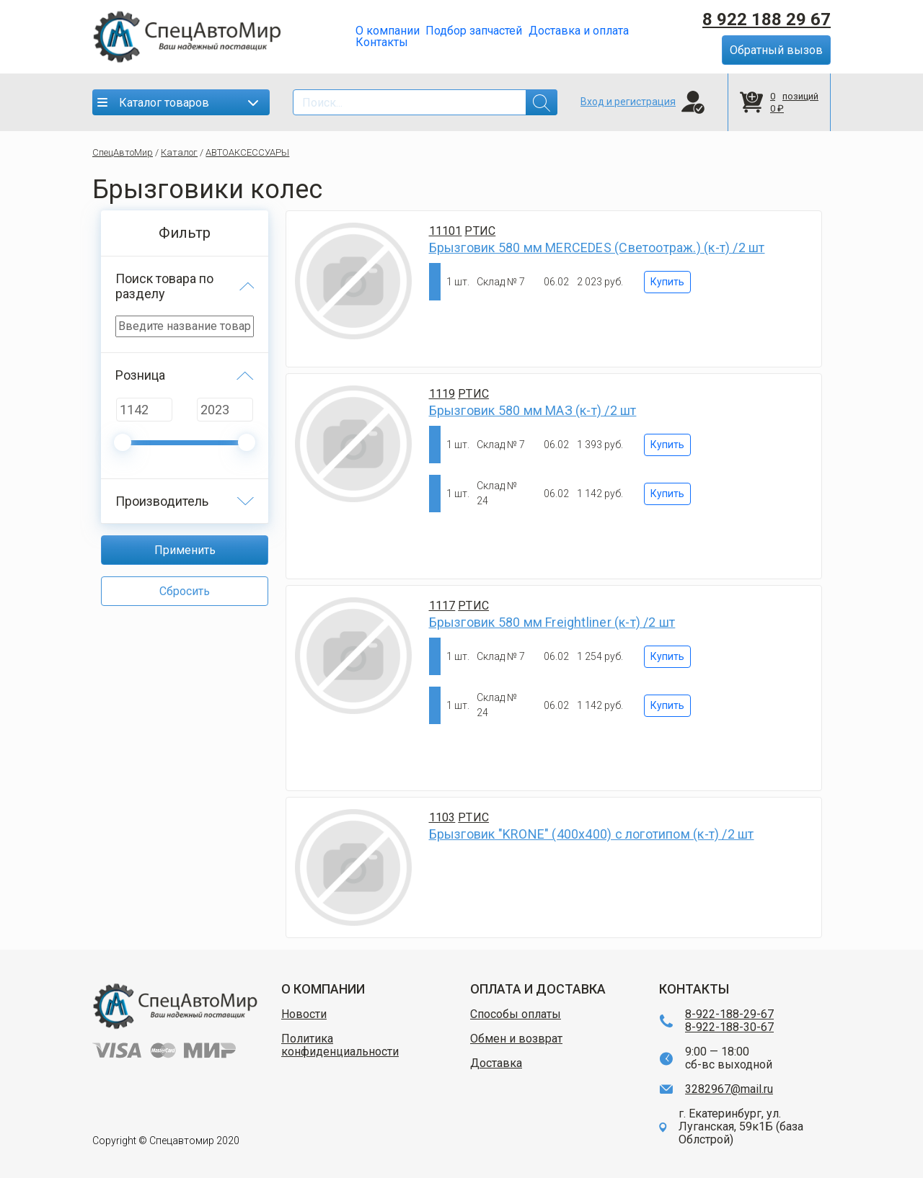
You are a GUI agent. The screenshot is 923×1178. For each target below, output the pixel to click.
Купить (667, 281)
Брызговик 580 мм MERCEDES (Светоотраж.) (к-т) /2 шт (597, 247)
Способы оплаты (515, 1014)
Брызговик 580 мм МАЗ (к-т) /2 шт (533, 410)
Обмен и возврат (516, 1038)
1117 (442, 605)
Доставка (496, 1063)
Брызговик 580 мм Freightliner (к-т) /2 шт (552, 622)
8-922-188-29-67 (729, 1014)
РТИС (479, 231)
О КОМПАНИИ (323, 988)
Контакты (381, 42)
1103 (442, 817)
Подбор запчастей (473, 31)
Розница (140, 375)
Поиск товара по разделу (164, 286)
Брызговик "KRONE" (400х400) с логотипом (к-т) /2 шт (591, 834)
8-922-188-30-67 (729, 1027)
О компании (387, 31)
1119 (442, 394)
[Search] (425, 102)
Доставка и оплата (579, 31)
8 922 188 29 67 (766, 19)
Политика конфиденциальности (340, 1045)
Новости (304, 1014)
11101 (445, 231)
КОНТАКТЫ (694, 988)
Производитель (161, 501)
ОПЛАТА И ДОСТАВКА (538, 988)
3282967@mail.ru (729, 1089)
